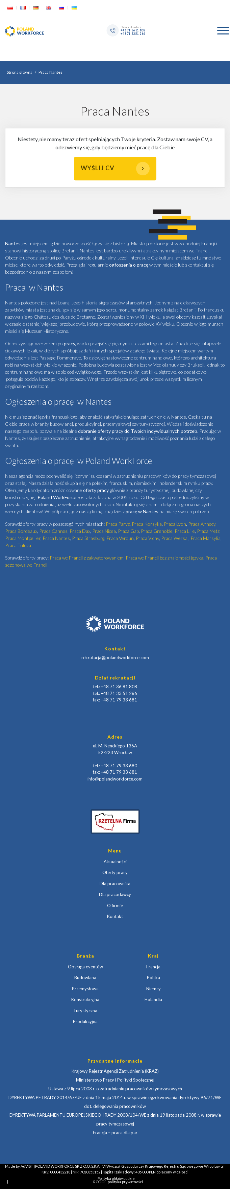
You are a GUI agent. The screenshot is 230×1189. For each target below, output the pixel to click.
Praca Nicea (104, 531)
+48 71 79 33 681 (119, 699)
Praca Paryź (118, 524)
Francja (153, 966)
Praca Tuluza (18, 545)
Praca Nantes (56, 538)
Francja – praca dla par (115, 1132)
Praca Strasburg (88, 538)
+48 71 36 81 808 (133, 30)
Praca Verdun (120, 538)
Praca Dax (80, 531)
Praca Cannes (53, 531)
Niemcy (153, 988)
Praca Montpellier (23, 538)
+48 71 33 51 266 (133, 33)
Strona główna (19, 72)
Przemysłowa (85, 988)
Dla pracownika (115, 883)
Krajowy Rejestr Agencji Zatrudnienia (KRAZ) (115, 1071)
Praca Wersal (174, 538)
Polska (153, 977)
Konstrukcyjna (85, 999)
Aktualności (115, 861)
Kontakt (115, 916)
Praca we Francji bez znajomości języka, (165, 558)
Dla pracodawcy (115, 894)
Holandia (153, 999)
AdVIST (27, 1166)
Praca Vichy (147, 538)
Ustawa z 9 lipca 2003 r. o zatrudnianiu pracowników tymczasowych (115, 1088)
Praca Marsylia (205, 538)
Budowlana (85, 977)
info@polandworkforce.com (115, 779)
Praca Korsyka (147, 524)
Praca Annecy (201, 524)
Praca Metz (208, 531)
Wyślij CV (115, 168)
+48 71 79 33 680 (119, 765)
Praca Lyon (175, 524)
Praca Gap (128, 531)
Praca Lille (185, 531)
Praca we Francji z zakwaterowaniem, (88, 558)
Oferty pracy (115, 872)
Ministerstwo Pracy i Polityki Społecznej (115, 1080)
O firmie (115, 905)
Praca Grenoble (157, 531)
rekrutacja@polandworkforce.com (115, 657)
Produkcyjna (85, 1021)
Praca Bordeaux (21, 531)
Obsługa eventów (85, 966)
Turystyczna (85, 1010)
